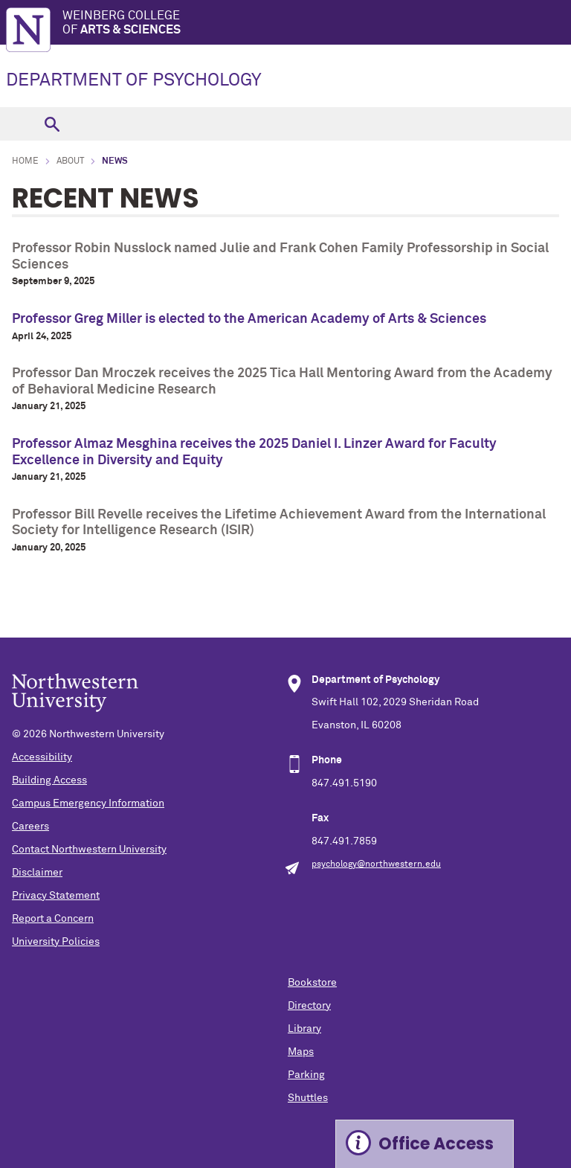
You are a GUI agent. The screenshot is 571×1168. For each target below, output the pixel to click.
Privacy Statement (56, 896)
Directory (309, 1006)
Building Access (49, 780)
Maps (301, 1052)
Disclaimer (37, 872)
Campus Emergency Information (88, 803)
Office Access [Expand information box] (436, 1143)
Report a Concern (53, 919)
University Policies (56, 942)
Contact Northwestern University (89, 849)
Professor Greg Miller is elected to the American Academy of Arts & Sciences (249, 319)
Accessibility (42, 757)
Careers (30, 826)
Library (304, 1029)
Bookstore (312, 983)
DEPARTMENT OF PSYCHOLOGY (134, 80)
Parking (306, 1075)
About (70, 161)
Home (25, 161)
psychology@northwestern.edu (376, 864)
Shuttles (308, 1098)
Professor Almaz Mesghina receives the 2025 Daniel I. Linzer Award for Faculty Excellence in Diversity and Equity (254, 452)
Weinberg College (316, 23)
